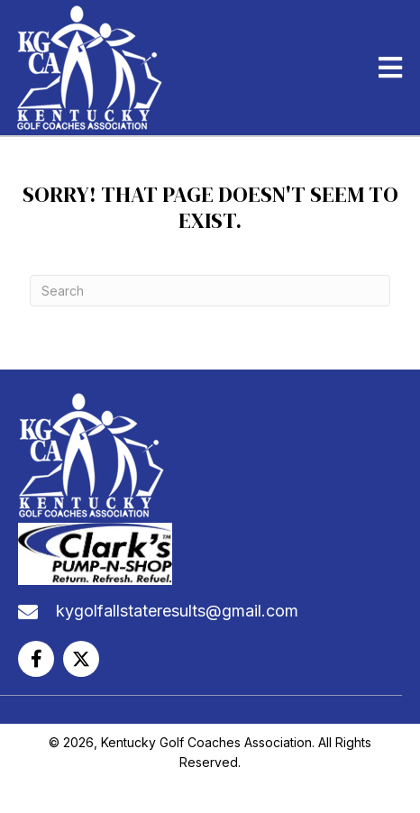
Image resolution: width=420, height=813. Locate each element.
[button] (36, 659)
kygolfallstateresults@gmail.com (177, 610)
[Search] (210, 290)
